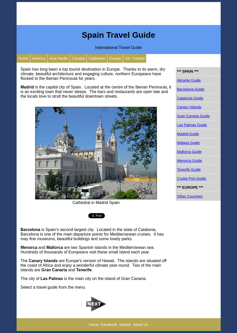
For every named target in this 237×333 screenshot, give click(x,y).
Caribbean (97, 58)
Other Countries (190, 196)
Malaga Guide (188, 143)
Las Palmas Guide (192, 125)
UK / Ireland (134, 58)
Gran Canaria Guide (193, 116)
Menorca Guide (189, 161)
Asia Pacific (58, 58)
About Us (140, 325)
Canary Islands (189, 107)
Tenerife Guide (189, 170)
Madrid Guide (188, 134)
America (38, 58)
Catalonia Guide (190, 98)
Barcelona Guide (190, 89)
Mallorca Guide (189, 152)
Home (23, 58)
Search (125, 325)
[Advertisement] (119, 13)
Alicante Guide (189, 80)
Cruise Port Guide (191, 178)
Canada (78, 58)
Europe (115, 58)
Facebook (109, 325)
